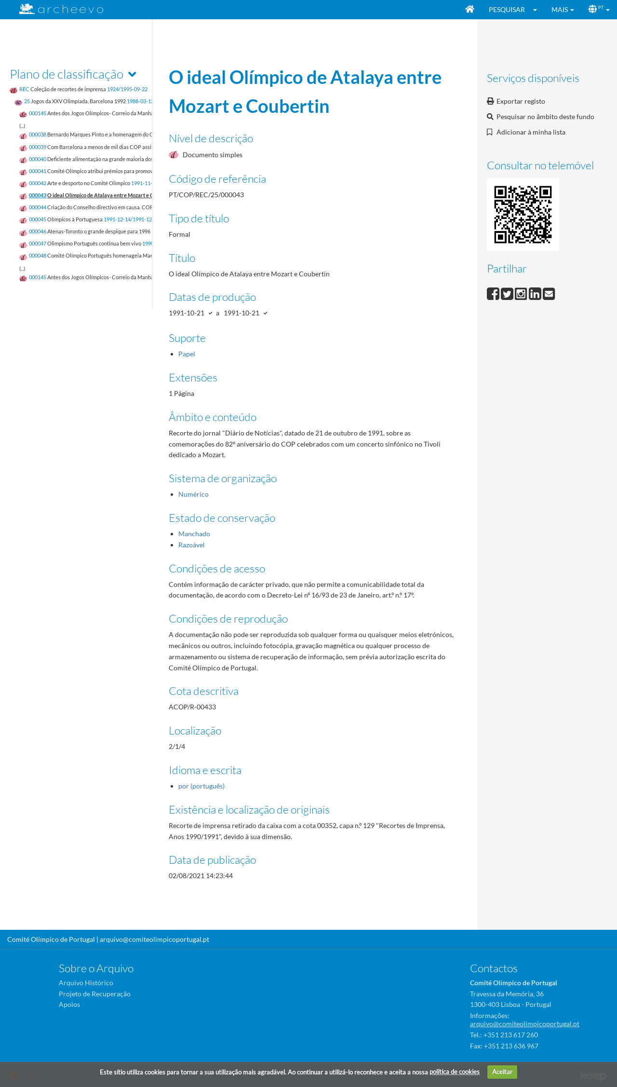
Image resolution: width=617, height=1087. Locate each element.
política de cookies (454, 1071)
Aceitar (502, 1071)
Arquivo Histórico (86, 982)
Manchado (194, 534)
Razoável (191, 545)
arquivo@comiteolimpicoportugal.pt (154, 939)
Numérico (193, 494)
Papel (186, 354)
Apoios (69, 1004)
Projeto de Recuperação (95, 994)
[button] (538, 9)
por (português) (201, 786)
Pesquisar (507, 9)
